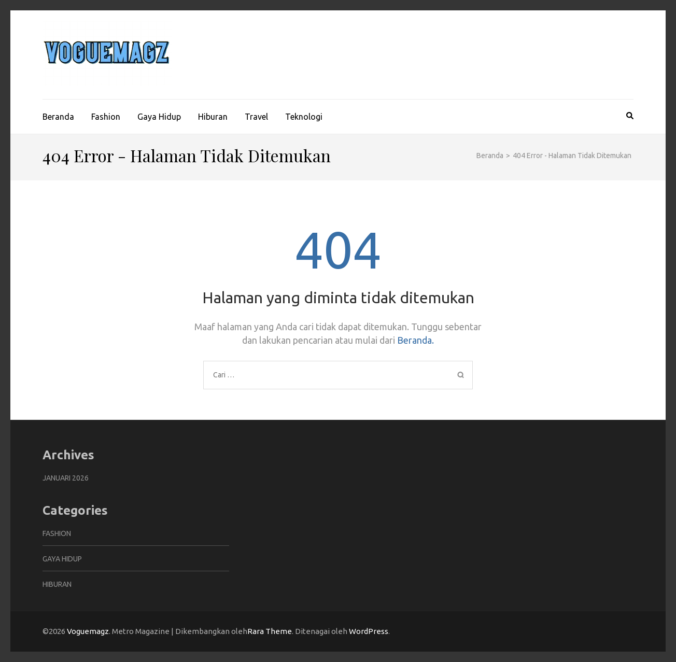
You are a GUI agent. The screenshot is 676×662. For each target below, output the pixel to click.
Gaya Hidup (159, 116)
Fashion (105, 116)
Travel (256, 116)
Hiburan (213, 116)
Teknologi (303, 116)
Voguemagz (88, 631)
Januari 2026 (66, 478)
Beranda (58, 116)
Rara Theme (269, 631)
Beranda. (415, 340)
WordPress (368, 631)
